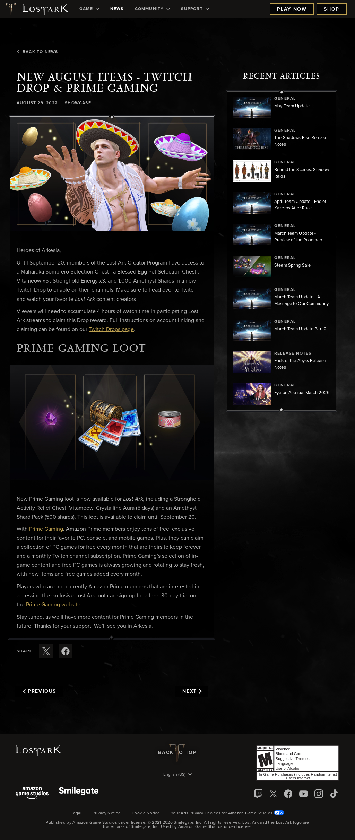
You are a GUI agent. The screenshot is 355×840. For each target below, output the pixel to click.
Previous (39, 691)
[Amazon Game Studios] (32, 794)
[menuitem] (89, 9)
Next (191, 691)
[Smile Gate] (78, 794)
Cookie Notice (146, 813)
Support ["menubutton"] (195, 9)
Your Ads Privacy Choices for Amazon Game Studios (227, 813)
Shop (331, 9)
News (117, 9)
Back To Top (177, 753)
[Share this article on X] (46, 651)
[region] (281, 251)
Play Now (291, 9)
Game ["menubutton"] (89, 9)
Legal (76, 813)
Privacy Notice (107, 813)
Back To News (37, 52)
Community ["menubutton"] (152, 9)
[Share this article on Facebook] (65, 651)
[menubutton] (177, 774)
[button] (112, 174)
